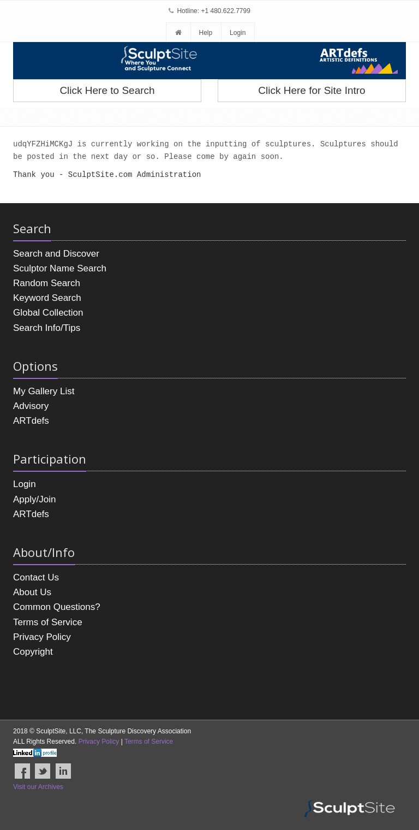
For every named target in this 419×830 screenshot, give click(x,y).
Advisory (31, 406)
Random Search (46, 283)
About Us (32, 592)
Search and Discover (56, 253)
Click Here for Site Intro (311, 90)
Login (238, 33)
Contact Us (36, 577)
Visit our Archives (38, 787)
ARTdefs (31, 421)
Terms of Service (47, 622)
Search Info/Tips (46, 328)
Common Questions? (56, 607)
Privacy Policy (42, 637)
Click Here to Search (106, 90)
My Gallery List (43, 391)
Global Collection (48, 312)
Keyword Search (47, 298)
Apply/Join (34, 499)
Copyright (33, 652)
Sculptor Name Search (59, 268)
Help (205, 33)
